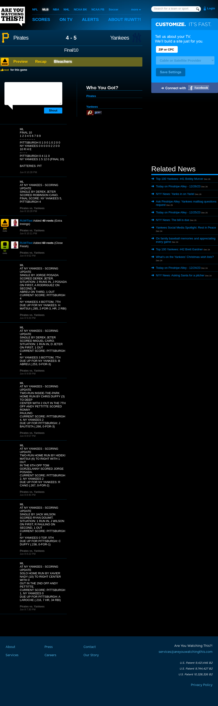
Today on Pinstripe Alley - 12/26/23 (178, 186)
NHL (67, 9)
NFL (35, 9)
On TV (66, 19)
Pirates (20, 37)
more (134, 9)
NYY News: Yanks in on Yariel (175, 194)
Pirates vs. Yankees (32, 208)
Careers (50, 655)
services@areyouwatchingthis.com (185, 651)
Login (211, 8)
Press (48, 647)
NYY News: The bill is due (172, 220)
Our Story (91, 655)
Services (12, 655)
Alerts (90, 19)
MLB (45, 9)
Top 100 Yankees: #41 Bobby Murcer (179, 178)
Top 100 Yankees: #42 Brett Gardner (179, 249)
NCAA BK (80, 9)
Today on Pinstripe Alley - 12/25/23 (178, 212)
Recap (40, 61)
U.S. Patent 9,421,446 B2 (196, 662)
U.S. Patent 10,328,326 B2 (195, 674)
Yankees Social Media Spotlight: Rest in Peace (186, 227)
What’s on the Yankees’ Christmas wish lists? (185, 257)
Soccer (113, 9)
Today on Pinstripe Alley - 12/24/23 (178, 267)
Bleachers (63, 61)
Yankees (119, 37)
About (124, 19)
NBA (56, 9)
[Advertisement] (184, 130)
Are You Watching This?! (12, 16)
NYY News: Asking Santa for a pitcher (180, 275)
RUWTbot (26, 220)
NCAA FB (97, 9)
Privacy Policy (201, 685)
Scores (41, 19)
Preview (20, 61)
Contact (89, 647)
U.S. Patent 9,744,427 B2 (196, 668)
